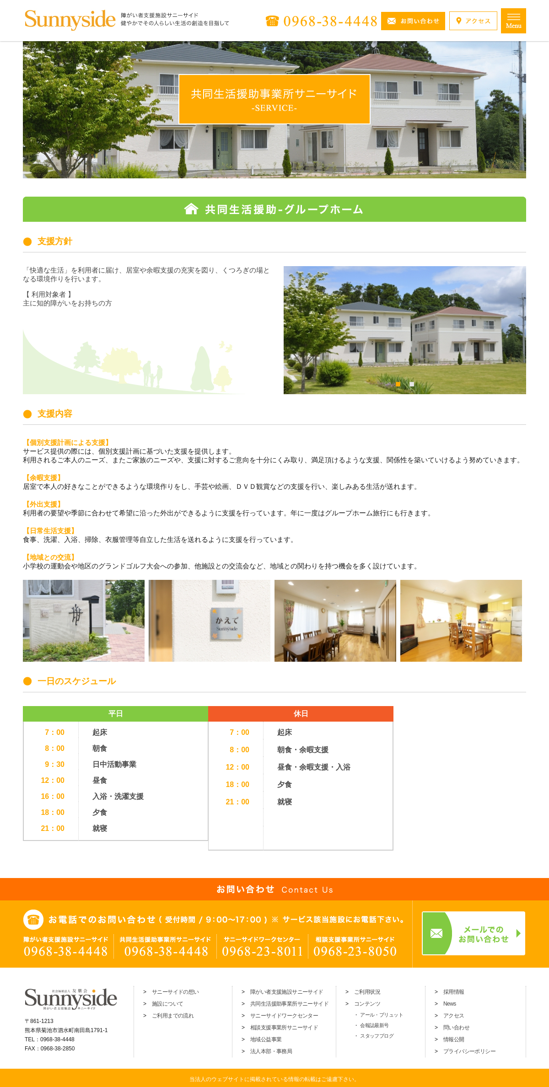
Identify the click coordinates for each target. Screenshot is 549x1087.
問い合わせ (456, 1027)
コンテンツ (367, 1004)
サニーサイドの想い (175, 992)
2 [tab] (411, 382)
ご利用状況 (367, 992)
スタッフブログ (376, 1036)
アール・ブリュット (381, 1014)
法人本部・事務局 (271, 1051)
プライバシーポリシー (469, 1051)
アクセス (453, 1015)
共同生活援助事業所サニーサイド (289, 1004)
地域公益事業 (265, 1039)
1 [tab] (398, 382)
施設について (167, 1004)
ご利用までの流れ (173, 1015)
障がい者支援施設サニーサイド (286, 992)
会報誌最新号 (374, 1025)
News (449, 1004)
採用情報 (453, 992)
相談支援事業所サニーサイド (284, 1027)
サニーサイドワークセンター (284, 1015)
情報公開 (453, 1039)
